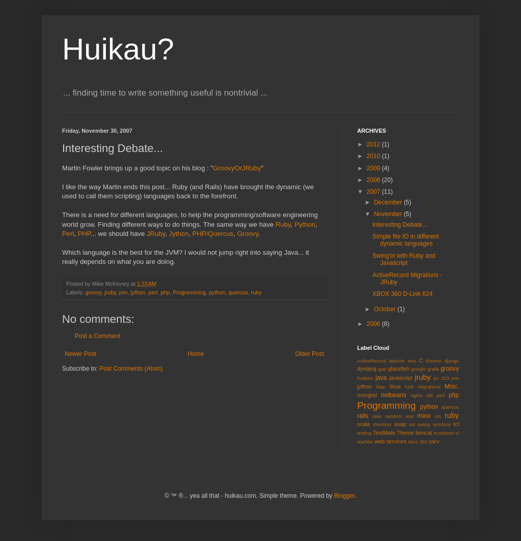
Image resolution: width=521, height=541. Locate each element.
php (165, 292)
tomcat (424, 433)
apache (396, 361)
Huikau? (118, 49)
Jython (179, 233)
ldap (380, 386)
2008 (374, 180)
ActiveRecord (371, 361)
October (385, 309)
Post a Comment (97, 336)
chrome (433, 361)
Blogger (344, 495)
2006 (374, 323)
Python (305, 224)
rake (377, 416)
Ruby (283, 224)
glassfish (398, 369)
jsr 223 (441, 378)
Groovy (247, 233)
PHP (84, 233)
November (389, 214)
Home (196, 353)
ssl (412, 424)
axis (412, 361)
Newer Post (80, 353)
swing (424, 424)
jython (138, 292)
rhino (424, 415)
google (418, 369)
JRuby (156, 233)
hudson (365, 378)
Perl (68, 233)
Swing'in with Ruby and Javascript (404, 259)
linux (395, 386)
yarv (434, 441)
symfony (441, 424)
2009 (374, 168)
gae (382, 369)
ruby (256, 292)
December (389, 202)
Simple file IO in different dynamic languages (405, 240)
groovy (93, 292)
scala (363, 424)
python (217, 292)
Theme (405, 433)
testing (364, 433)
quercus (238, 292)
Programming (189, 292)
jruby (110, 292)
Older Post (309, 353)
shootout (382, 424)
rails (362, 415)
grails (433, 369)
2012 (374, 144)
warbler (365, 441)
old (429, 395)
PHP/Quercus (213, 233)
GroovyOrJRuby (237, 168)
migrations (429, 386)
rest (410, 416)
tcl (456, 424)
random (393, 416)
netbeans (393, 395)
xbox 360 (418, 441)
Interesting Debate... (399, 224)
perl (153, 292)
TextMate (384, 433)
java (381, 377)
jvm (123, 292)
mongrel (367, 395)
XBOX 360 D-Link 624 (402, 293)
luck (409, 386)
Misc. (452, 386)
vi (457, 433)
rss (438, 416)
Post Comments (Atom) (131, 368)
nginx (416, 395)
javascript (401, 378)
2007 (374, 191)
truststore (443, 433)
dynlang (367, 369)
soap (400, 424)
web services (390, 441)
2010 (374, 156)
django (451, 361)
